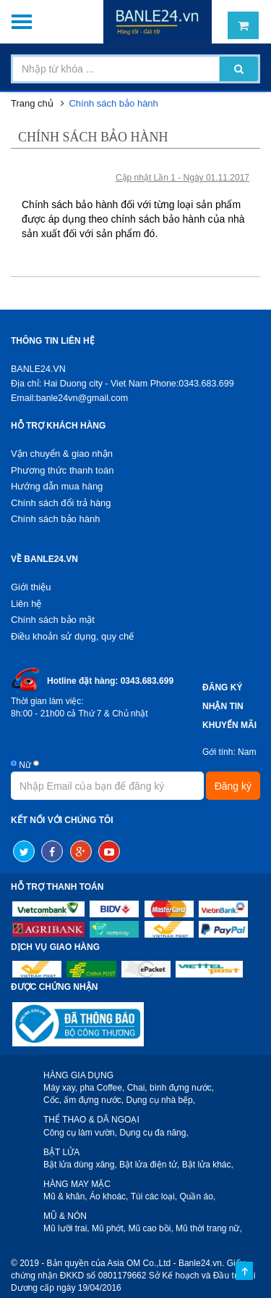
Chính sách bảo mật (53, 619)
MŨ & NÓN (65, 1216)
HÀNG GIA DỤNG (78, 1075)
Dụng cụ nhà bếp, (160, 1100)
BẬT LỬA (61, 1152)
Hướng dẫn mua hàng (57, 486)
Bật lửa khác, (207, 1164)
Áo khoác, (109, 1196)
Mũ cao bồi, (150, 1228)
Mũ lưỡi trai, (66, 1228)
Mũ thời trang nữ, (209, 1228)
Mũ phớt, (109, 1228)
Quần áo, (197, 1196)
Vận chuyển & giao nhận (62, 453)
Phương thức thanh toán (62, 470)
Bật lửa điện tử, (149, 1164)
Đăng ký (233, 786)
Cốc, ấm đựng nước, (83, 1100)
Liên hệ (26, 603)
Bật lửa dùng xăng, (80, 1164)
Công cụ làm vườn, (80, 1133)
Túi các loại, (154, 1196)
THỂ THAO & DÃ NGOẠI (91, 1120)
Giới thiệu (31, 587)
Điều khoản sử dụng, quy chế (72, 636)
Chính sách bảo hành (113, 103)
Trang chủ (32, 103)
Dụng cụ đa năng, (153, 1133)
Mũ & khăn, (65, 1196)
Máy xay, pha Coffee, (83, 1088)
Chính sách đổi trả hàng (61, 502)
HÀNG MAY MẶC (77, 1184)
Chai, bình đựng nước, (170, 1088)
